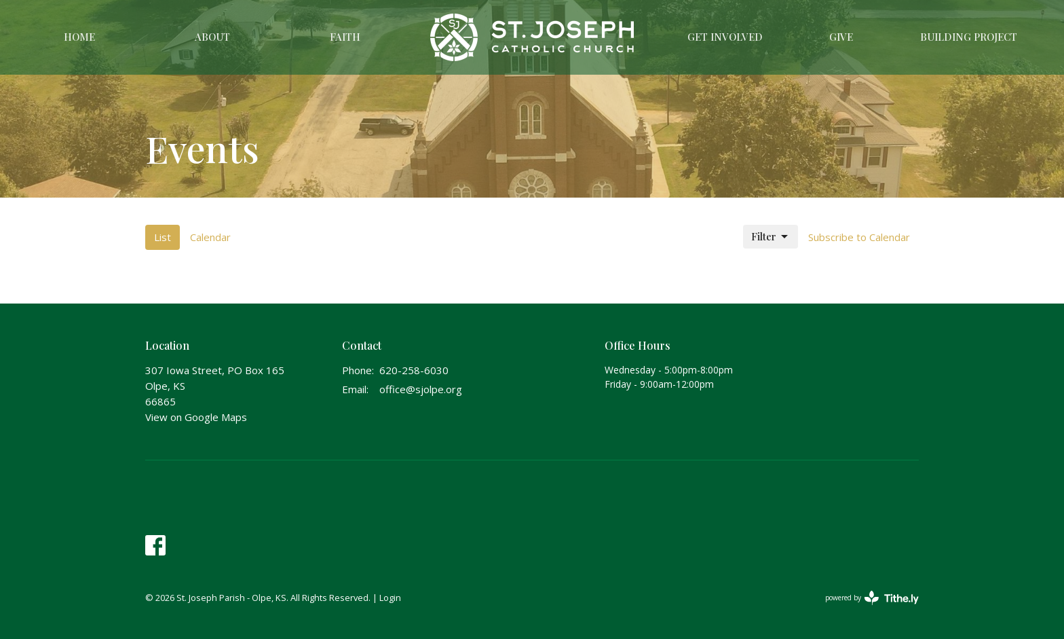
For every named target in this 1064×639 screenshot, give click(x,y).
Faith (345, 36)
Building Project (968, 36)
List (162, 237)
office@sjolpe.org (420, 389)
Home (79, 36)
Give (841, 36)
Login (390, 597)
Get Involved (725, 36)
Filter (770, 237)
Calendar (210, 237)
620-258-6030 (414, 370)
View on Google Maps (196, 417)
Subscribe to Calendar (859, 237)
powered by (872, 597)
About (212, 36)
